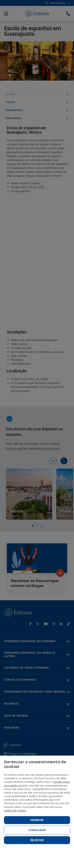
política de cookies (15, 810)
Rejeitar (37, 840)
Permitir (37, 820)
